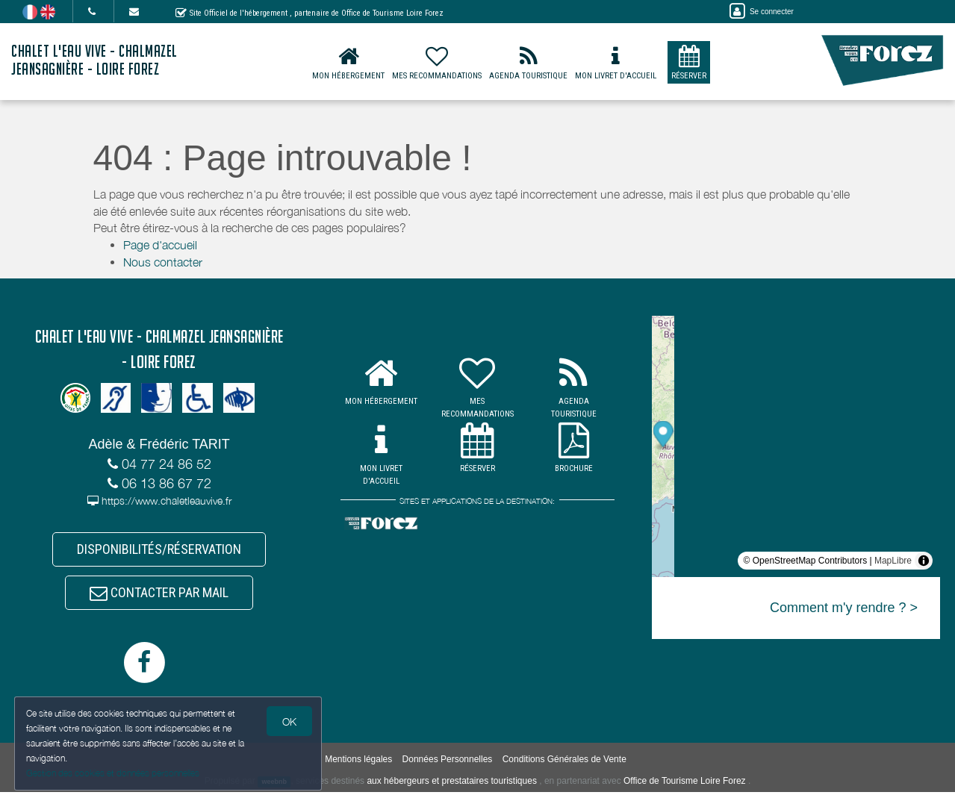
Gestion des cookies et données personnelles (113, 773)
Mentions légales (358, 765)
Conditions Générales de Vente (564, 765)
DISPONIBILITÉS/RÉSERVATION (159, 550)
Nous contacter (162, 262)
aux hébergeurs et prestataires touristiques (451, 787)
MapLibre (893, 560)
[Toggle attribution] (924, 561)
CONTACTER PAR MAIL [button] (159, 597)
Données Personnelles (447, 765)
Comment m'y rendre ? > (844, 607)
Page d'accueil (160, 245)
